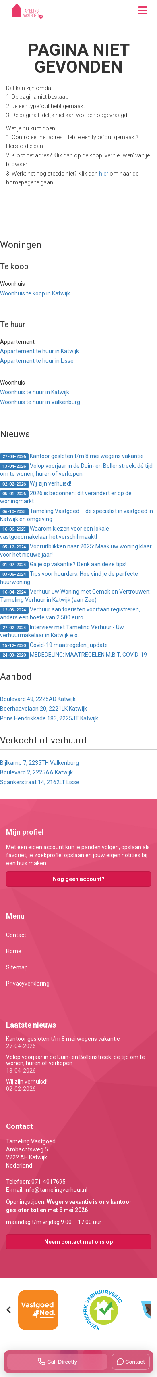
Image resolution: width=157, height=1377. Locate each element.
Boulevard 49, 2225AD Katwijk (38, 699)
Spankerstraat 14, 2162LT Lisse (39, 782)
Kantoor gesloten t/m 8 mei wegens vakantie (72, 456)
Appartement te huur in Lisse (37, 361)
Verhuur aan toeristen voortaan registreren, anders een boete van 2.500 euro (70, 613)
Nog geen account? (79, 879)
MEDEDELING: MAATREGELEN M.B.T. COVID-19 (73, 655)
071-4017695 (48, 1181)
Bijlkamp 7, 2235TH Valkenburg (39, 763)
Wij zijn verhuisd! (35, 484)
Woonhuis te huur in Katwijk (34, 392)
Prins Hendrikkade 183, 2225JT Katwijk (49, 718)
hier (103, 173)
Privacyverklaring (28, 983)
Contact (16, 935)
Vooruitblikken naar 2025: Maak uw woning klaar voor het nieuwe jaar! (76, 550)
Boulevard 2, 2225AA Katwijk (36, 772)
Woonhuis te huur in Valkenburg (40, 402)
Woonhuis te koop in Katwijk (35, 293)
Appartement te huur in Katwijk (39, 351)
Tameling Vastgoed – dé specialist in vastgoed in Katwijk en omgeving (76, 515)
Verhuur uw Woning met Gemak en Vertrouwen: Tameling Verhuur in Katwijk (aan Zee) (75, 595)
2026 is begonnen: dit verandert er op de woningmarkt (66, 497)
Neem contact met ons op (78, 1242)
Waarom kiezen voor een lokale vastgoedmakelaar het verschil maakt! (54, 532)
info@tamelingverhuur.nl (56, 1190)
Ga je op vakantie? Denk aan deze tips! (63, 565)
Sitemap (17, 967)
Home (13, 951)
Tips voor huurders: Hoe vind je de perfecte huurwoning (69, 578)
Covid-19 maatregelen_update (54, 645)
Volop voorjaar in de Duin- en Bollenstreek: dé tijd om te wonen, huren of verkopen (76, 469)
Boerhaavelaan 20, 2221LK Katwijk (43, 708)
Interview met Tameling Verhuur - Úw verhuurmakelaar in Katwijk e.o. (62, 631)
